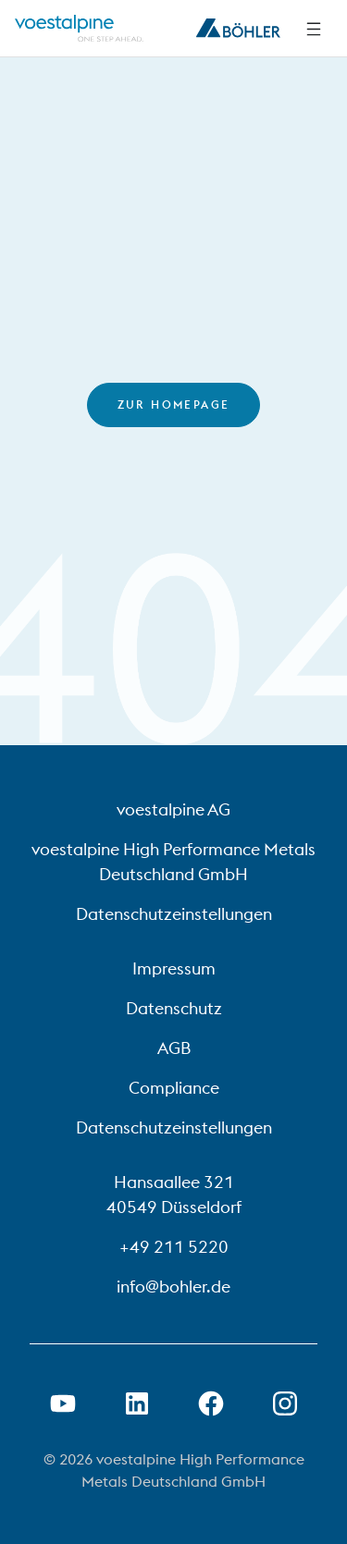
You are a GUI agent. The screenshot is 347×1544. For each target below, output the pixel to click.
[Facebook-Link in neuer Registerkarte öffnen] (211, 1403)
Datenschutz (174, 1008)
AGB (174, 1048)
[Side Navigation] (313, 28)
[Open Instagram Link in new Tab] (285, 1403)
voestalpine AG (173, 809)
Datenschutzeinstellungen (174, 914)
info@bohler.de (173, 1286)
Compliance (174, 1087)
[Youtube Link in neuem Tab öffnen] (63, 1403)
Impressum (174, 968)
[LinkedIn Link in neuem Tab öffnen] (137, 1403)
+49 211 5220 (174, 1246)
